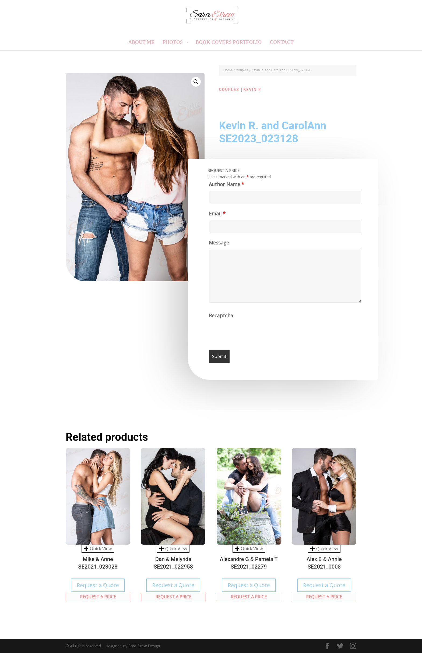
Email (217, 213)
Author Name (226, 184)
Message (219, 242)
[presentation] (250, 332)
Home (228, 70)
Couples (242, 70)
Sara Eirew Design (144, 645)
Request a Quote (98, 585)
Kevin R (252, 89)
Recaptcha (221, 315)
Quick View (98, 549)
